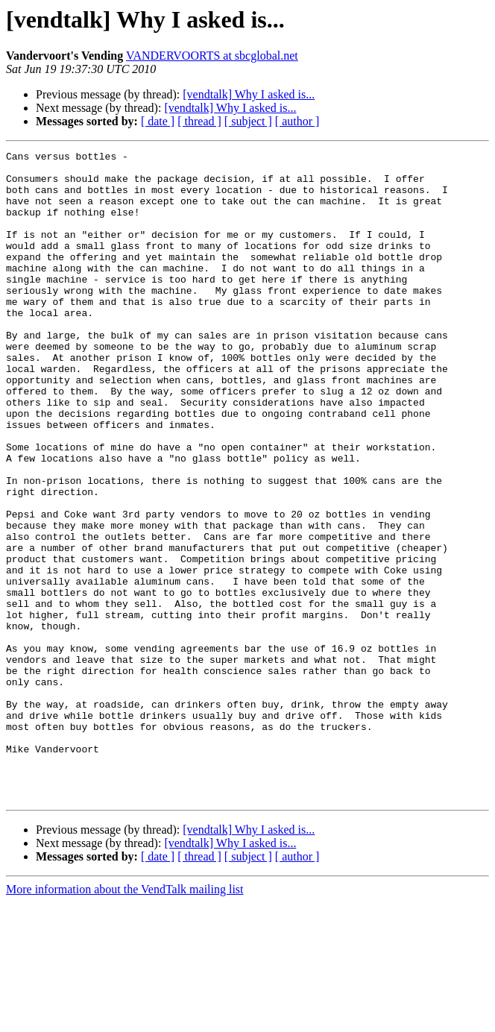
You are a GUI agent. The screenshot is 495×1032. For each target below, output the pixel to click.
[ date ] (157, 121)
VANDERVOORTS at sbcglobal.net (212, 55)
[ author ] (297, 121)
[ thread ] (199, 121)
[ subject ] (248, 121)
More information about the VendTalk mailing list (125, 1019)
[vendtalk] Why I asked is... (249, 94)
